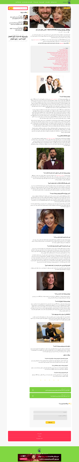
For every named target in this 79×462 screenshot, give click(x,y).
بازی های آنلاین (18, 2)
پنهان (64, 48)
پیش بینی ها (36, 2)
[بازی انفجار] (69, 2)
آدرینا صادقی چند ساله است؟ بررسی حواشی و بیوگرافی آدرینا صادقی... (16, 23)
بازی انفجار (65, 2)
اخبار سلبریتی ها (67, 7)
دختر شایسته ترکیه (37, 39)
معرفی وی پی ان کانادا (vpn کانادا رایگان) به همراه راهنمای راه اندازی (57, 390)
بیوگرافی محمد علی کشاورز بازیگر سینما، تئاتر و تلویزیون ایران (16, 17)
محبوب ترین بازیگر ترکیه (51, 138)
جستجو (11, 8)
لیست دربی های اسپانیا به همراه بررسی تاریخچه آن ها (60, 396)
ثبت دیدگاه (50, 422)
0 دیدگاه (60, 32)
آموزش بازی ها (41, 2)
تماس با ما (40, 433)
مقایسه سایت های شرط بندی (27, 2)
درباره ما (39, 436)
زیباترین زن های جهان (60, 175)
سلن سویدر (61, 43)
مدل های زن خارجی (54, 99)
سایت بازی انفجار (54, 2)
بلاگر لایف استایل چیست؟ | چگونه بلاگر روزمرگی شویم (16, 29)
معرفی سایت (47, 2)
